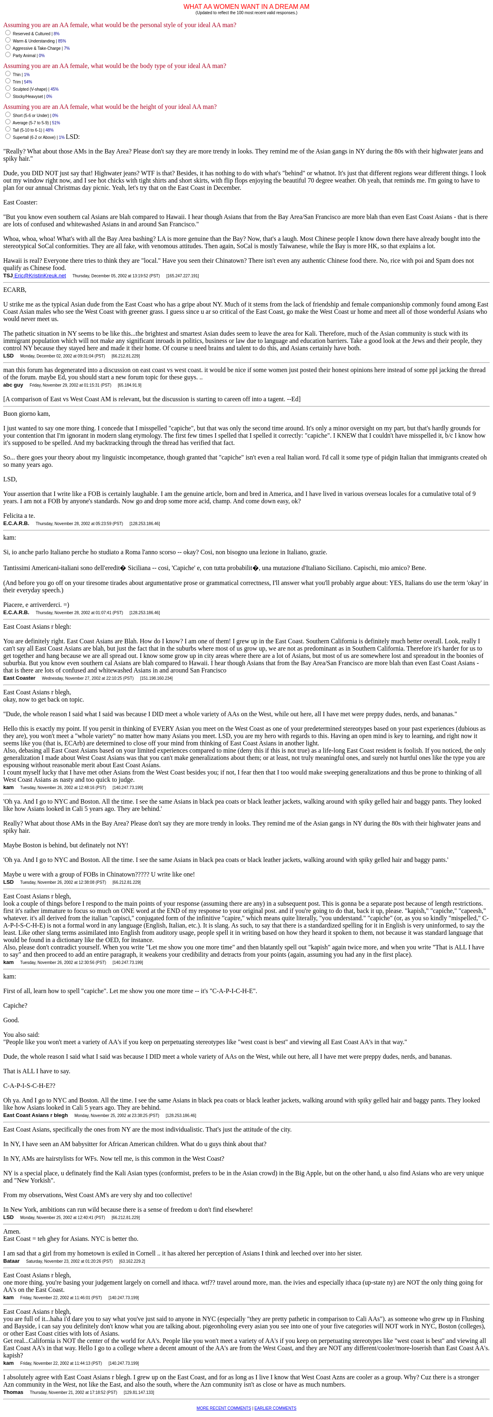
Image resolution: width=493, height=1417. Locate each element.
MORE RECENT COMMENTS (224, 1408)
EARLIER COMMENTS (275, 1408)
